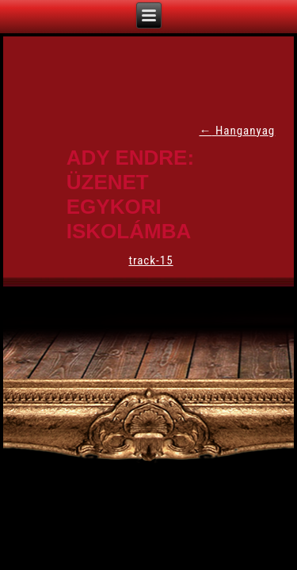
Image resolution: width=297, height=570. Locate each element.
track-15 (150, 260)
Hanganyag (237, 131)
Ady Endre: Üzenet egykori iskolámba (130, 194)
